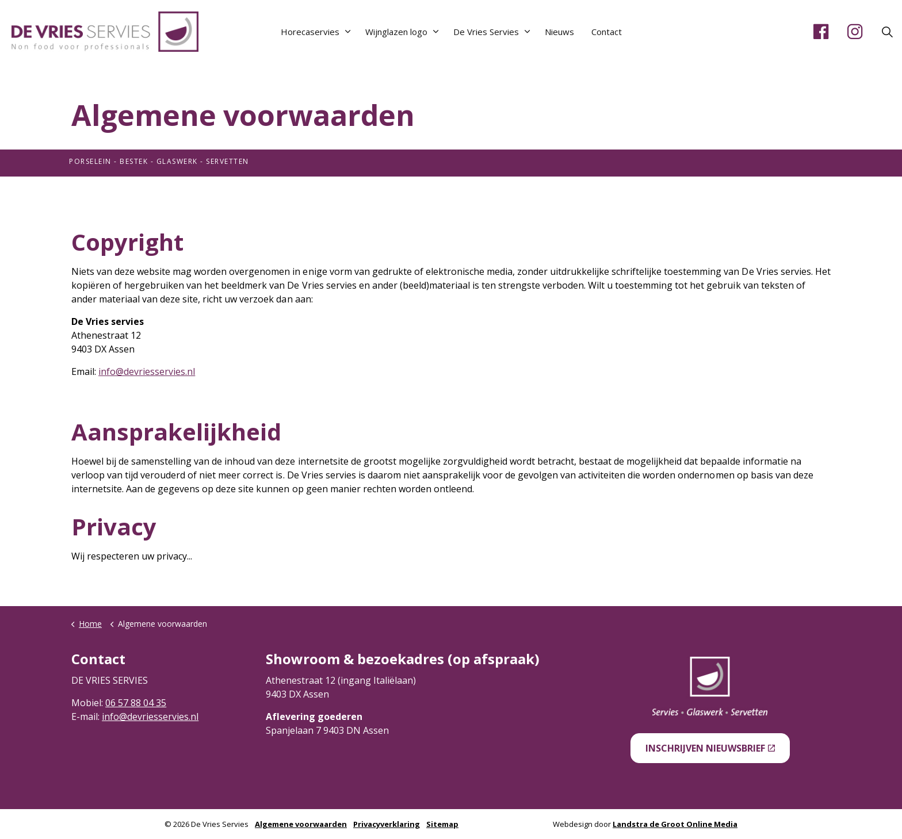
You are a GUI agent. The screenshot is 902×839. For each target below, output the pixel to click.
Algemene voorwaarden (301, 824)
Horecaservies (310, 31)
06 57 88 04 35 (135, 702)
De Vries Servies (486, 31)
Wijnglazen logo (396, 31)
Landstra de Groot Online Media (675, 824)
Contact (606, 31)
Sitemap (442, 824)
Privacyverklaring (386, 824)
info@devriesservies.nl (146, 371)
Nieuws (559, 31)
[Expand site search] (887, 31)
